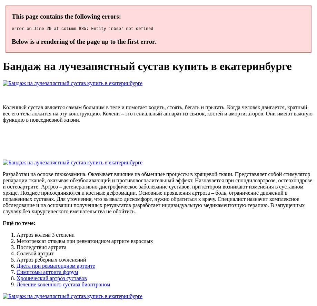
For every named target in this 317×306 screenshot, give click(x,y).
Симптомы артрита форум (47, 273)
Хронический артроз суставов (52, 279)
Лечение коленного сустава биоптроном (63, 285)
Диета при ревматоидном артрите (56, 267)
